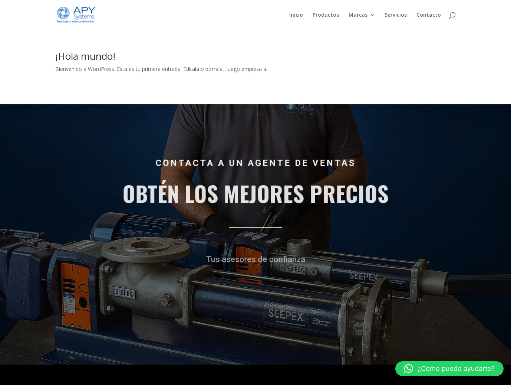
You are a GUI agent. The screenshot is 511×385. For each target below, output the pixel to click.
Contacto (428, 15)
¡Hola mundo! (85, 56)
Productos (326, 15)
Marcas (358, 15)
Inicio (296, 15)
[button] (449, 368)
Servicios (396, 15)
